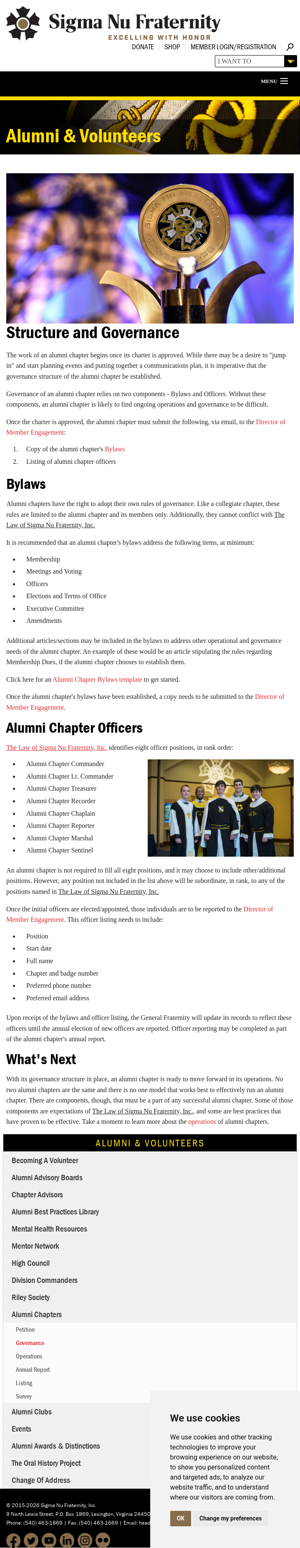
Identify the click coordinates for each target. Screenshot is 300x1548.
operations (202, 1121)
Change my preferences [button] (230, 1518)
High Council (31, 1262)
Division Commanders (45, 1280)
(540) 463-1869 (43, 1522)
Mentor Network (35, 1245)
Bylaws (115, 449)
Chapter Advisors (37, 1194)
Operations (29, 1356)
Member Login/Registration (233, 46)
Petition (25, 1329)
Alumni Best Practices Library (55, 1211)
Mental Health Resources (49, 1228)
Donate (143, 46)
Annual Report (33, 1369)
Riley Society (31, 1297)
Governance (30, 1342)
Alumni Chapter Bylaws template (97, 679)
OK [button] (181, 1518)
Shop (172, 46)
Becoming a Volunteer (45, 1160)
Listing (24, 1383)
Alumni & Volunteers (150, 1143)
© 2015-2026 (23, 1505)
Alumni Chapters (37, 1314)
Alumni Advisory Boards (47, 1177)
